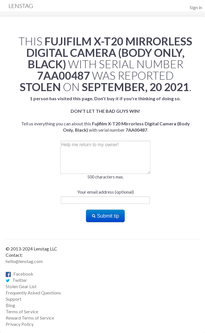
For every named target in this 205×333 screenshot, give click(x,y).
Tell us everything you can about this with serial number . (105, 114)
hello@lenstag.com (24, 261)
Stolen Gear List (21, 286)
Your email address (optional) (105, 191)
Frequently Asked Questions (33, 292)
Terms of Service (22, 311)
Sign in (196, 7)
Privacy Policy (20, 324)
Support (13, 299)
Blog (10, 305)
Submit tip (105, 216)
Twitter (16, 280)
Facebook (19, 273)
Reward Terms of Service (30, 317)
